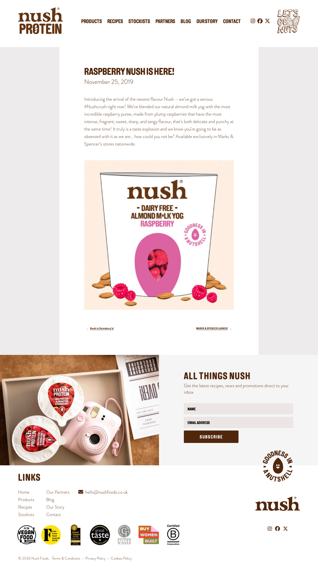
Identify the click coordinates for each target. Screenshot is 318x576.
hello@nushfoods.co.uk (106, 492)
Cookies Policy (121, 558)
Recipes (115, 22)
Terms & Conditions (66, 558)
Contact (232, 22)
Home (23, 492)
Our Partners (58, 492)
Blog (186, 22)
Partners (165, 22)
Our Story (207, 22)
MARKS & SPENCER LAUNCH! (212, 328)
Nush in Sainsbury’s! (102, 328)
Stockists (139, 22)
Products (91, 22)
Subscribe (211, 437)
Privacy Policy (95, 558)
